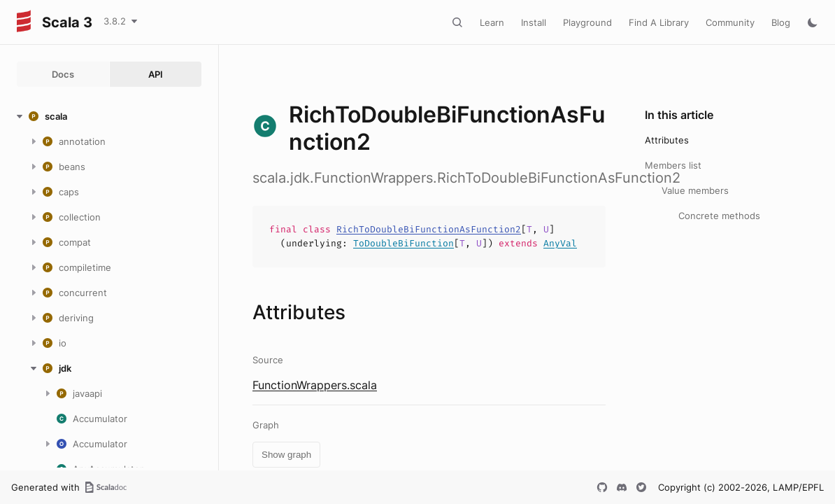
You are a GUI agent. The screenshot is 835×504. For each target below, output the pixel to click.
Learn (492, 22)
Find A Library (659, 22)
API (155, 74)
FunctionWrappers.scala (314, 385)
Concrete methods (719, 215)
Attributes (667, 140)
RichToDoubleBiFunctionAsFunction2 (428, 229)
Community (730, 22)
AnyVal (560, 243)
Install (533, 22)
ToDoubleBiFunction (403, 243)
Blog (780, 22)
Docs (63, 74)
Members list (673, 165)
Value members (695, 190)
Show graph (286, 454)
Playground (587, 22)
